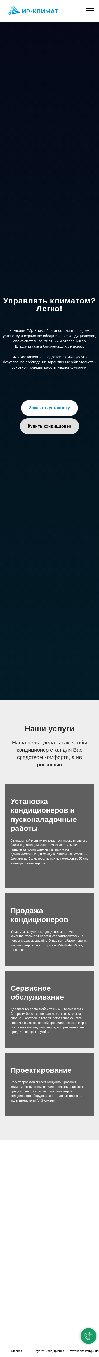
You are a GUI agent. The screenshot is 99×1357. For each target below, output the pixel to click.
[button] (49, 408)
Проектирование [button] (41, 1070)
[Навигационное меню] (90, 11)
